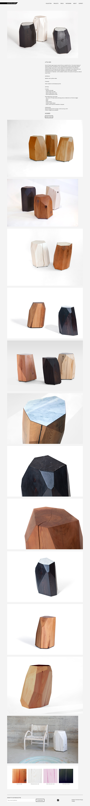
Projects (56, 3)
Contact (81, 3)
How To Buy (49, 116)
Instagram (68, 3)
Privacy (73, 801)
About (75, 3)
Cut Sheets (47, 113)
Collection (48, 3)
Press (62, 3)
